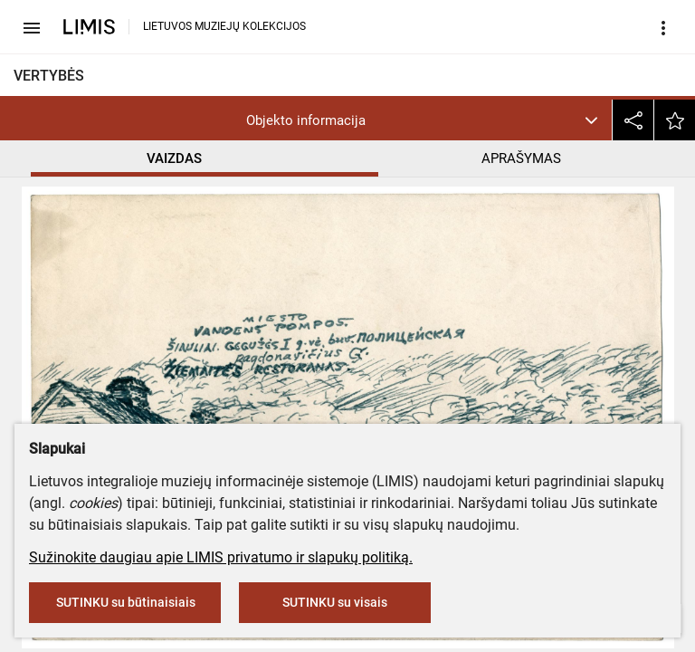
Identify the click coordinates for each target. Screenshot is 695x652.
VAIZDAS (174, 158)
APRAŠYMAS (521, 158)
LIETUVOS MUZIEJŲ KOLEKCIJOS (224, 26)
